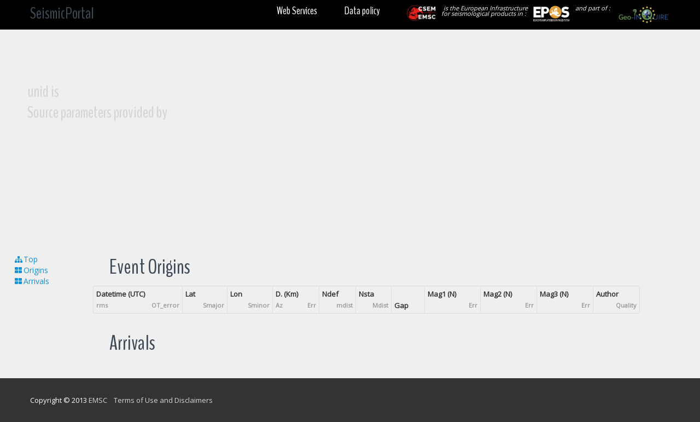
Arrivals (31, 281)
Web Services (297, 10)
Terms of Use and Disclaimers (163, 400)
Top (26, 259)
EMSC (98, 400)
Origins (31, 270)
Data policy (362, 10)
